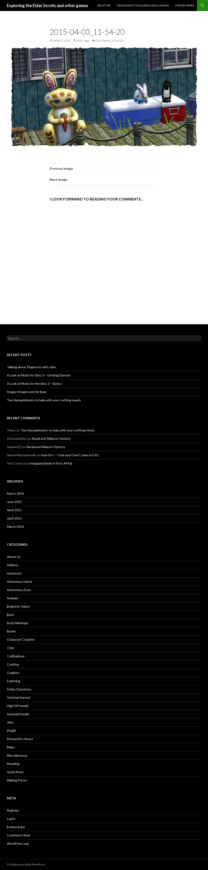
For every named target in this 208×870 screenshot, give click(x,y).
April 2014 (14, 518)
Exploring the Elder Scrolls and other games (47, 5)
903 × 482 (83, 40)
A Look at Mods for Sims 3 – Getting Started (38, 375)
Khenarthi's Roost (20, 739)
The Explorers (184, 5)
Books (11, 631)
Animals (12, 598)
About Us (14, 557)
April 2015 (14, 510)
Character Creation (21, 639)
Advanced (14, 573)
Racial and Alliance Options (51, 438)
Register (13, 810)
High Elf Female (18, 706)
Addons (12, 565)
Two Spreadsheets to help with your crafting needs (44, 400)
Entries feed (16, 827)
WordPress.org (18, 843)
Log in (11, 819)
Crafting (13, 664)
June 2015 (14, 502)
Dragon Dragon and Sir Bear (26, 392)
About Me (103, 5)
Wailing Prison (17, 780)
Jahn (10, 722)
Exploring (13, 681)
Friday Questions (19, 689)
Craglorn (13, 673)
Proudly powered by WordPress (26, 864)
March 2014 (15, 526)
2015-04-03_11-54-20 (109, 40)
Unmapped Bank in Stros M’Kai (50, 463)
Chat (10, 648)
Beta (10, 615)
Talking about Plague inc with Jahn (31, 367)
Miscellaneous (17, 755)
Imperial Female (18, 714)
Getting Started (18, 697)
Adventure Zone (19, 590)
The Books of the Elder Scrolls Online (142, 5)
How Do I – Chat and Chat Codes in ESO (70, 455)
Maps (11, 747)
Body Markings (17, 623)
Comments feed (18, 835)
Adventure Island (19, 581)
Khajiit (11, 730)
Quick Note (15, 772)
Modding (13, 764)
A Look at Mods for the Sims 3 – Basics (34, 383)
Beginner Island (18, 606)
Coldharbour (16, 656)
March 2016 (15, 493)
